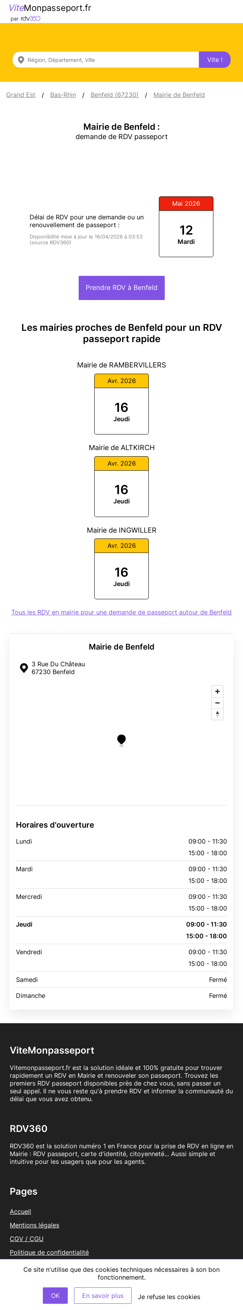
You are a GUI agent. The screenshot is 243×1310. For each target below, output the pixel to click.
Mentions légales (34, 1225)
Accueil (20, 1211)
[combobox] (105, 59)
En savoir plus (102, 1295)
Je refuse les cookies (169, 1297)
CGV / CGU (27, 1239)
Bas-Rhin (63, 95)
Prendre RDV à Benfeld (122, 287)
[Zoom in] (217, 691)
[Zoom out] (217, 702)
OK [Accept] (55, 1295)
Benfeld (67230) (115, 95)
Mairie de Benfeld (179, 95)
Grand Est (20, 95)
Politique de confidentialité (49, 1252)
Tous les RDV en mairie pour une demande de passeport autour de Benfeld (121, 612)
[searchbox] (105, 59)
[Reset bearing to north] (217, 714)
